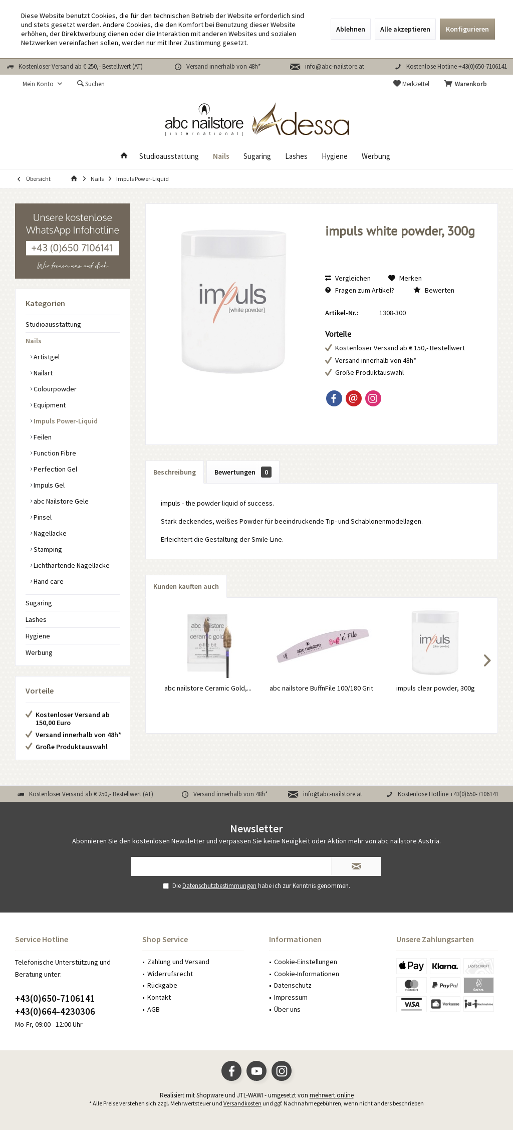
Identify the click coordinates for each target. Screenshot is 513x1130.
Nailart (42, 372)
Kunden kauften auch (186, 586)
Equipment (49, 404)
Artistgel (46, 356)
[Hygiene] (335, 156)
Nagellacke (49, 533)
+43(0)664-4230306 (55, 1011)
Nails (34, 340)
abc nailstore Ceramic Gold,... (207, 688)
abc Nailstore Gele (60, 501)
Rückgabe (162, 985)
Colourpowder (54, 388)
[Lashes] (296, 156)
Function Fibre (54, 453)
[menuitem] (467, 84)
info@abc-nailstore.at (334, 66)
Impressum (291, 997)
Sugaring (39, 602)
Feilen (42, 436)
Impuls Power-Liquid (65, 420)
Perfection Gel (54, 469)
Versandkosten (242, 1103)
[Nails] (221, 156)
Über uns (287, 1009)
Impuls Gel (48, 485)
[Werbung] (376, 156)
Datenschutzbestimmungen (219, 885)
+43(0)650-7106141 (55, 998)
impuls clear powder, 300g (435, 688)
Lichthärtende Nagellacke (71, 565)
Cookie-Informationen (306, 973)
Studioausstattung (53, 324)
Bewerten (433, 290)
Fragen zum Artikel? (359, 290)
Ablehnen (350, 29)
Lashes (36, 619)
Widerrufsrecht (170, 973)
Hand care (48, 581)
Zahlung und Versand (178, 961)
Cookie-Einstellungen (305, 961)
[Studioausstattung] (169, 156)
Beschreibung (174, 472)
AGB (153, 1009)
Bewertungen (243, 472)
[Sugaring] (257, 156)
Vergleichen (348, 278)
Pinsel (42, 517)
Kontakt (159, 997)
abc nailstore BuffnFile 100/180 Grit (321, 688)
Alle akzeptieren (405, 29)
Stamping (47, 549)
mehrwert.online (332, 1095)
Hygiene (38, 635)
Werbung (39, 652)
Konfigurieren (467, 29)
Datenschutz (293, 985)
